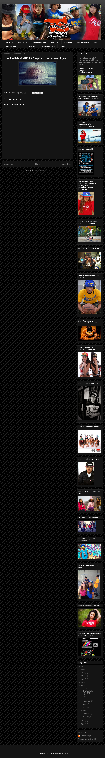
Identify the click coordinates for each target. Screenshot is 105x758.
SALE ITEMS (23, 42)
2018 (83, 676)
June (85, 704)
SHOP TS (9, 42)
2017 (83, 679)
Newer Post (8, 164)
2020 (83, 669)
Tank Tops (32, 46)
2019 (83, 673)
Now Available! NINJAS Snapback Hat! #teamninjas (88, 694)
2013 (83, 724)
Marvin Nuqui (86, 736)
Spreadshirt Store (48, 46)
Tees (95, 42)
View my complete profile (87, 739)
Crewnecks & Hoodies (14, 46)
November (87, 701)
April (85, 707)
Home (62, 46)
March (85, 710)
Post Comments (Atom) (42, 170)
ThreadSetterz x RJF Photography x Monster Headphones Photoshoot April (89, 61)
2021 (83, 666)
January (86, 717)
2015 (83, 685)
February (86, 714)
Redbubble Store (39, 42)
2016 (83, 682)
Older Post (66, 164)
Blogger (65, 753)
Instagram (55, 42)
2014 (83, 721)
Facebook (68, 42)
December (87, 688)
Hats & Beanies (83, 42)
